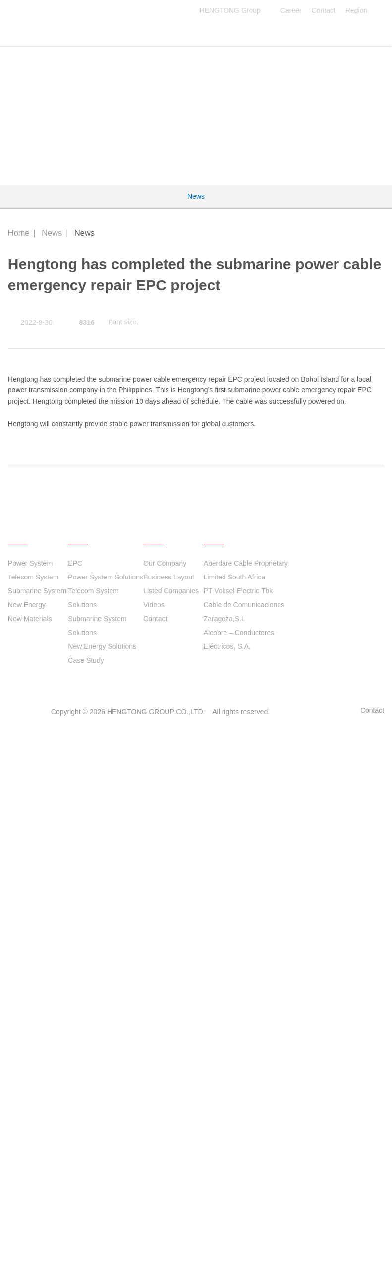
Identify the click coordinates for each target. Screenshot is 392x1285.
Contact (324, 10)
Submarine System (37, 1143)
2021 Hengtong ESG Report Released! (133, 971)
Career (291, 10)
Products (30, 1080)
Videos (154, 1156)
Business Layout (168, 1129)
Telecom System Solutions (93, 1149)
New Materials (30, 1170)
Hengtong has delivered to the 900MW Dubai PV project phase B (178, 1001)
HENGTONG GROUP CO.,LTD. (64, 31)
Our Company (164, 1115)
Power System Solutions (105, 1129)
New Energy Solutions (102, 1198)
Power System (30, 1115)
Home (19, 232)
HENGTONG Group (234, 10)
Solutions (91, 1080)
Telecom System (33, 1129)
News (196, 196)
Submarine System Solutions (97, 1177)
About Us (166, 1080)
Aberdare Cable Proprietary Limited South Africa (246, 1122)
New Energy (27, 1156)
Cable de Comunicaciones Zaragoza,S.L (244, 1163)
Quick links (231, 1080)
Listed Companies (171, 1143)
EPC (75, 1115)
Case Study (86, 1212)
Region (362, 10)
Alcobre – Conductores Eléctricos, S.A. (239, 1191)
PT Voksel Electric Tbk (238, 1143)
